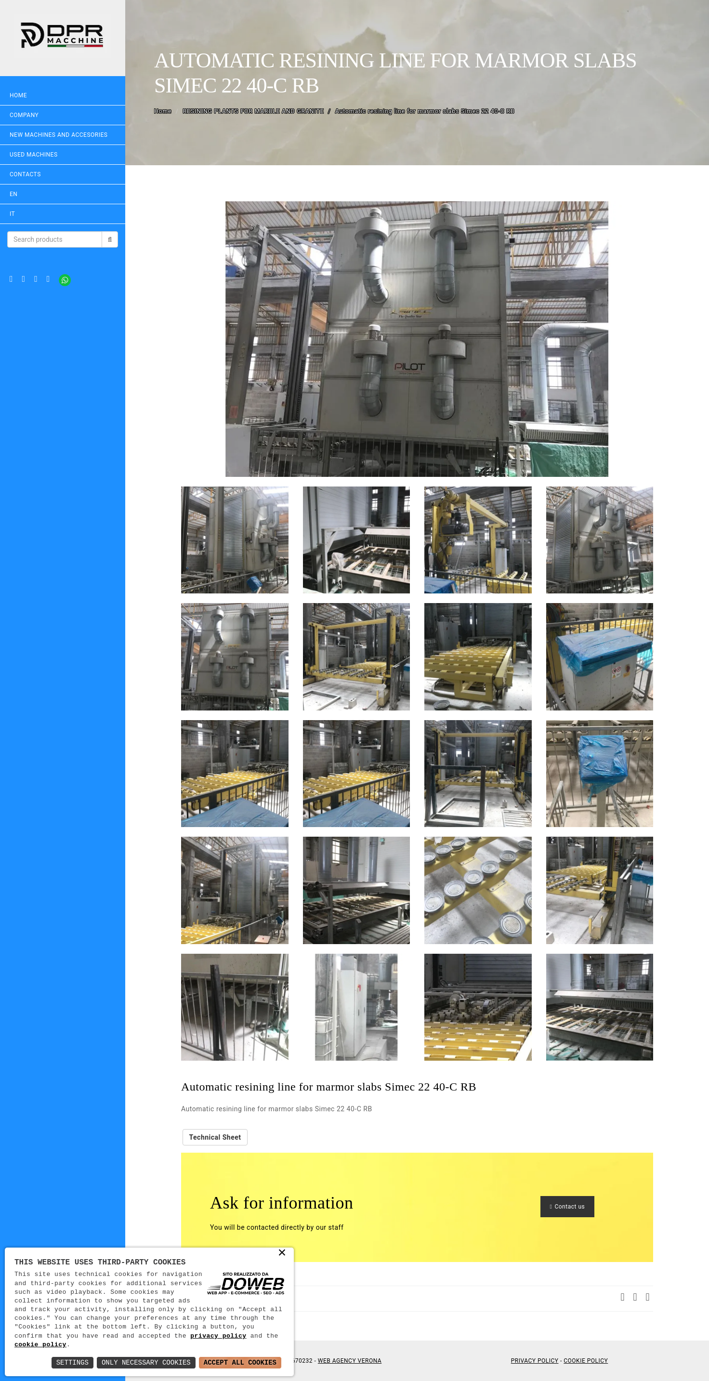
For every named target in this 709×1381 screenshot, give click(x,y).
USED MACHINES (34, 154)
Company (24, 115)
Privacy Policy (535, 1360)
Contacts (25, 174)
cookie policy (40, 1345)
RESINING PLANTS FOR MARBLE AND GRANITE (253, 111)
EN (13, 194)
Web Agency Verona (349, 1360)
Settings (72, 1362)
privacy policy (218, 1336)
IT (12, 213)
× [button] (282, 1253)
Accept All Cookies (240, 1362)
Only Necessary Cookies (146, 1362)
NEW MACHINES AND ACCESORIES (58, 135)
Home (18, 95)
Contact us (567, 1206)
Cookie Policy (586, 1360)
